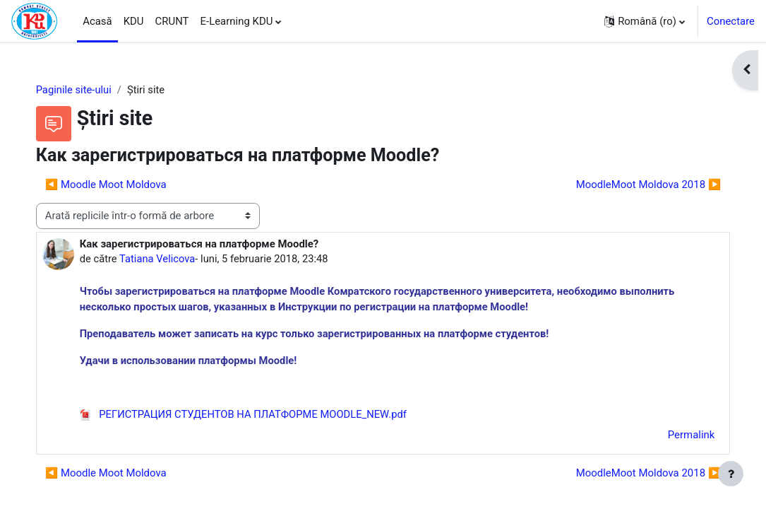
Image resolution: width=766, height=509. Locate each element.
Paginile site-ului (88, 89)
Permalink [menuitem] (676, 437)
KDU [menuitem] (134, 21)
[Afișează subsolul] (730, 473)
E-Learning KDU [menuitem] (237, 21)
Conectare (731, 21)
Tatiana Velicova (172, 258)
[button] (644, 21)
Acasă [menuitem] (97, 21)
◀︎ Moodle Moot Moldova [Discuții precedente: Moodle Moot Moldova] (120, 185)
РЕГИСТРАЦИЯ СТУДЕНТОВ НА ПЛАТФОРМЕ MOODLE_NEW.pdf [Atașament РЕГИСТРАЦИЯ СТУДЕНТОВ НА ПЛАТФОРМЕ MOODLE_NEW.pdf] (259, 415)
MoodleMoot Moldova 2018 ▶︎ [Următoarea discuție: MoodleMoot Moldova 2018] (634, 185)
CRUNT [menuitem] (172, 21)
